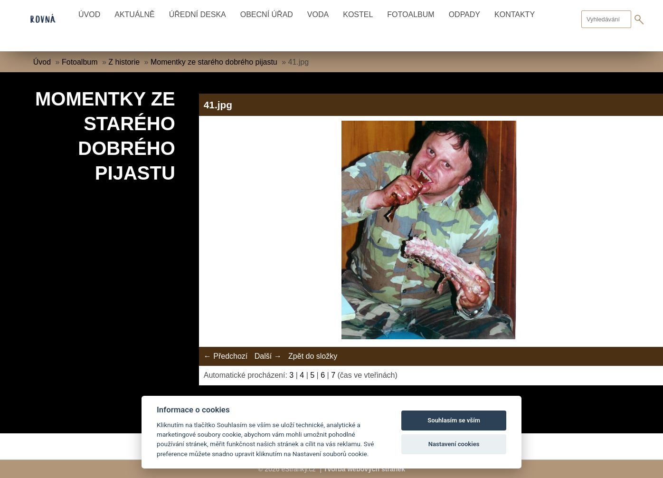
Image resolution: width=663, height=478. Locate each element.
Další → (268, 356)
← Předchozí (225, 356)
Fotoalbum (410, 14)
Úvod (89, 14)
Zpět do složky (312, 356)
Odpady (464, 14)
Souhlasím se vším (453, 420)
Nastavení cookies (454, 444)
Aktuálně (134, 14)
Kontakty (514, 14)
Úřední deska (197, 14)
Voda (318, 14)
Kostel (358, 14)
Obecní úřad (266, 14)
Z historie (124, 62)
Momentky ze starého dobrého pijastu (214, 62)
